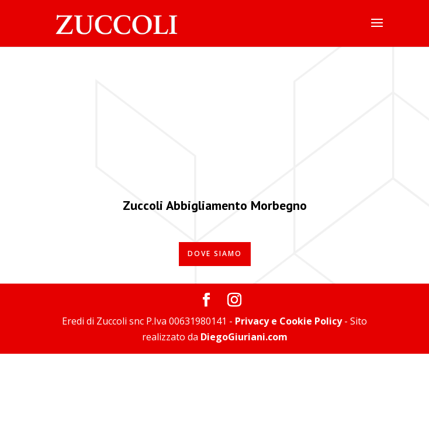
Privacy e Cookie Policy (288, 321)
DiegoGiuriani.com (244, 336)
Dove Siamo (215, 253)
